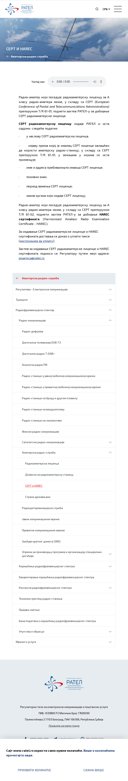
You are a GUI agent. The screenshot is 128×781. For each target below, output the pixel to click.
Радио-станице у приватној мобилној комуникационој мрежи (61, 387)
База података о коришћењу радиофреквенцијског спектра (57, 621)
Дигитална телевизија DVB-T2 (41, 342)
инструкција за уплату (36, 241)
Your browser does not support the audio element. (77, 81)
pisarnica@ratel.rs (31, 258)
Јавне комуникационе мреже (41, 519)
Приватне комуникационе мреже (43, 530)
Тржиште (22, 299)
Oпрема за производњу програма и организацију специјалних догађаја (62, 553)
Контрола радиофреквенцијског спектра (45, 587)
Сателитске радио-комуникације (43, 442)
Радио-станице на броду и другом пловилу (49, 398)
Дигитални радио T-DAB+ (38, 353)
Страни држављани (37, 496)
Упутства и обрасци (31, 631)
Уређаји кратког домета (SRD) (41, 541)
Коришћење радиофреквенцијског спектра (47, 566)
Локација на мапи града (64, 725)
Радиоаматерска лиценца (42, 463)
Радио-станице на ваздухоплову (43, 409)
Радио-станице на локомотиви (42, 420)
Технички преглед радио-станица (40, 598)
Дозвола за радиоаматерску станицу (49, 474)
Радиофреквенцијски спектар (35, 310)
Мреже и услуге (26, 641)
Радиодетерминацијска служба (42, 508)
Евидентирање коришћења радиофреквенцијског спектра (56, 577)
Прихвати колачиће (34, 770)
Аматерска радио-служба (38, 452)
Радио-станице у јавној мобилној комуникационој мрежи (58, 376)
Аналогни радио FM (34, 364)
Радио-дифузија (32, 331)
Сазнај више (94, 770)
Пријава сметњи (29, 609)
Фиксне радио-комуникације (40, 431)
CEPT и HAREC (34, 485)
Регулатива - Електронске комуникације (42, 289)
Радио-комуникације (32, 320)
